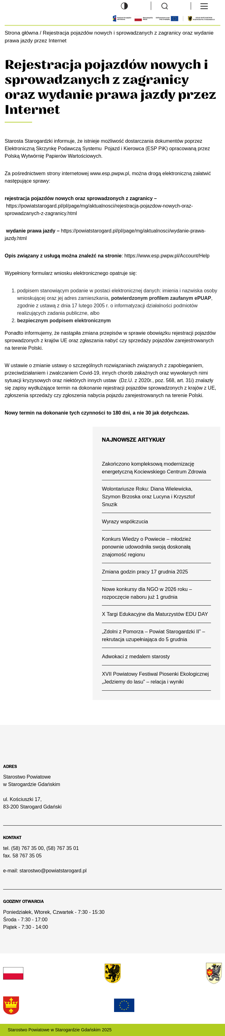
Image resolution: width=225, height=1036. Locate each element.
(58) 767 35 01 (62, 848)
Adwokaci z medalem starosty (136, 656)
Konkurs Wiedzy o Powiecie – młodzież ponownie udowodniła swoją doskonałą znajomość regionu (146, 546)
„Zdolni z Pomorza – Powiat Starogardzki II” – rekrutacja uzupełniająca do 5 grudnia (153, 635)
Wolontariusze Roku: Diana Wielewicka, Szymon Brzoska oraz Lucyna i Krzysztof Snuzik (148, 496)
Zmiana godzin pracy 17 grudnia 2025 (145, 571)
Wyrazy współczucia (125, 521)
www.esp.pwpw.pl (109, 173)
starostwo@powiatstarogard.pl (52, 870)
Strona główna (21, 33)
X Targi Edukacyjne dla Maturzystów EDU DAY (155, 614)
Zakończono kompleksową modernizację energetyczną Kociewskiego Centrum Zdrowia (154, 467)
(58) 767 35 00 (27, 848)
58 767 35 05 (26, 855)
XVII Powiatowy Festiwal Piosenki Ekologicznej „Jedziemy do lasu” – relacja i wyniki (155, 677)
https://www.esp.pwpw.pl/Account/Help (166, 255)
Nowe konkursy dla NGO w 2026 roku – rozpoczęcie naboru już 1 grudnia (147, 593)
